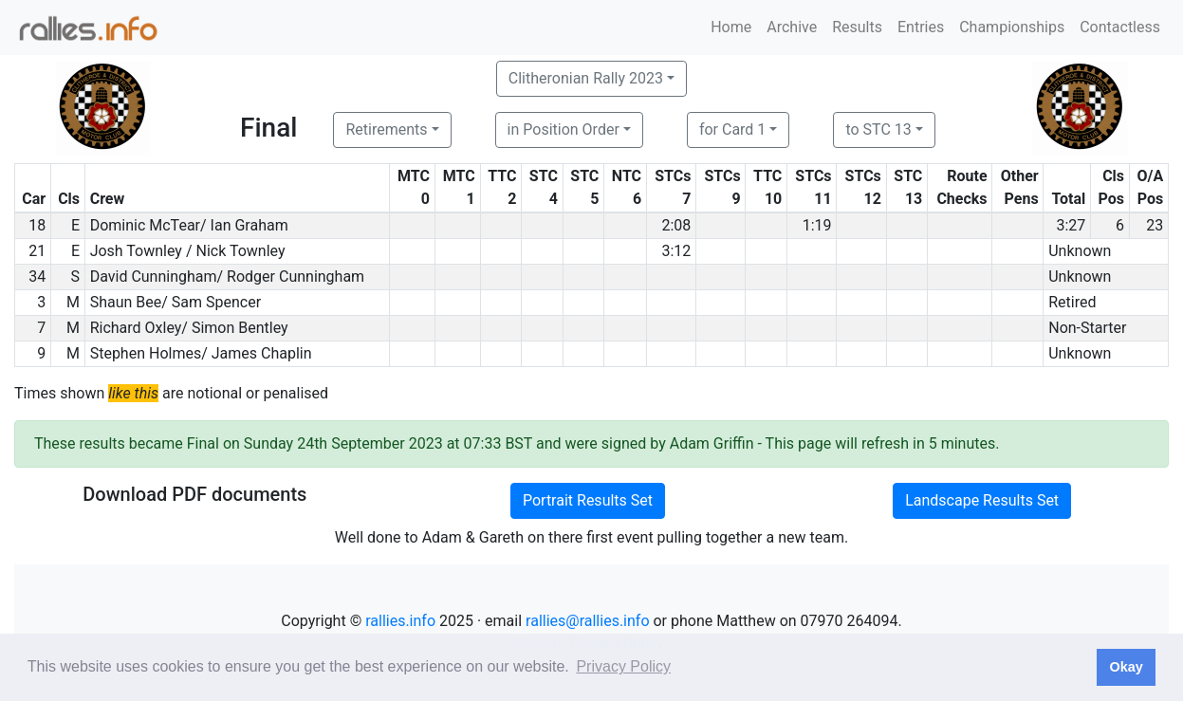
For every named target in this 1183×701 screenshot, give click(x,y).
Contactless (1120, 27)
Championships (1011, 27)
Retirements (386, 129)
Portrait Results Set (588, 500)
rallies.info (400, 621)
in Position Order (563, 129)
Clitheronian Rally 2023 (585, 78)
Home (731, 27)
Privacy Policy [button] (623, 666)
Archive (792, 27)
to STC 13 (878, 129)
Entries (920, 27)
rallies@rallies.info (587, 621)
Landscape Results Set (982, 500)
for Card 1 (732, 129)
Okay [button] (1125, 666)
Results (857, 27)
